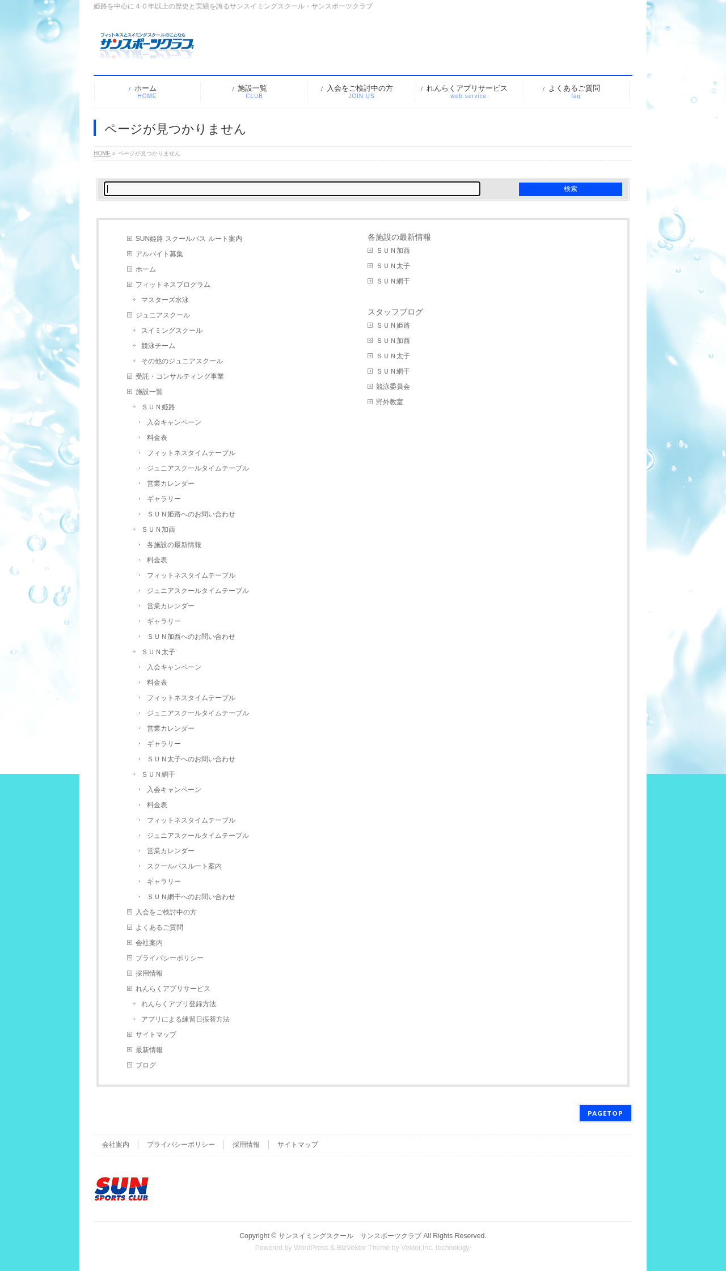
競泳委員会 (393, 387)
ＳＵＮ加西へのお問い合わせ (191, 637)
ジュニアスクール (163, 315)
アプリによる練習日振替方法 (185, 1019)
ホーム (146, 269)
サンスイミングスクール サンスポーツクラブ (349, 1236)
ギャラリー (164, 499)
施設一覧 (149, 392)
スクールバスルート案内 (184, 866)
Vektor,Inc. (417, 1248)
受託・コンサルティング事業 (180, 376)
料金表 (157, 438)
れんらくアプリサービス (173, 989)
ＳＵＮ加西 (158, 529)
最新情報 (149, 1050)
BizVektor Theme (363, 1248)
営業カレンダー (171, 484)
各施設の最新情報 (174, 545)
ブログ (146, 1065)
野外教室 (389, 402)
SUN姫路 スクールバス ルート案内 (189, 239)
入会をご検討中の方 (166, 912)
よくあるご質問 (159, 927)
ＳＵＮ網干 (158, 774)
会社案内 (149, 943)
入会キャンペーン (174, 422)
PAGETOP (605, 1113)
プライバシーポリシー (170, 958)
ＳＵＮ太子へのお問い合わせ (191, 759)
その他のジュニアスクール (182, 361)
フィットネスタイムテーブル (191, 453)
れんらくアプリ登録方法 (178, 1004)
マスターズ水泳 (165, 300)
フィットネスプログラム (173, 285)
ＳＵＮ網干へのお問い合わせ (191, 897)
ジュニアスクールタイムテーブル (198, 468)
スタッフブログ (395, 311)
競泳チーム (158, 346)
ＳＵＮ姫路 (158, 407)
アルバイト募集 (159, 254)
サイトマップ (156, 1035)
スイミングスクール (171, 330)
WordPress (311, 1248)
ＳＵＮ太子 (158, 652)
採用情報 (149, 973)
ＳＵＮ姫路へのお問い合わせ (191, 514)
